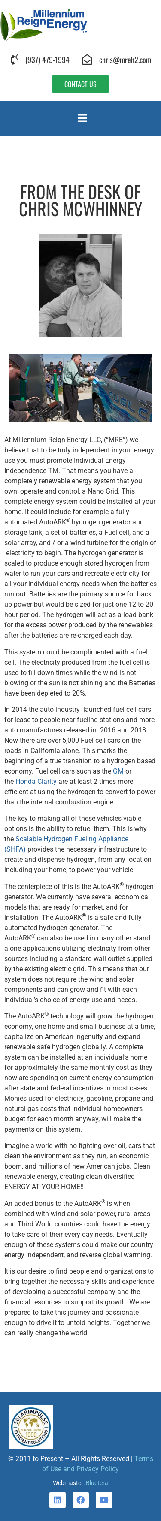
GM (118, 771)
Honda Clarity (36, 781)
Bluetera (97, 1482)
